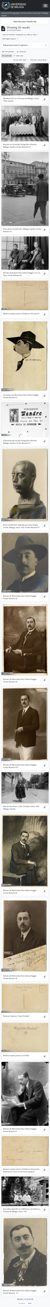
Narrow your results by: (25, 21)
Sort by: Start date (19, 60)
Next (30, 1303)
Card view (7, 56)
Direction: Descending (38, 60)
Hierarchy (21, 52)
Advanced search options (15, 45)
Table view (18, 56)
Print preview (8, 52)
